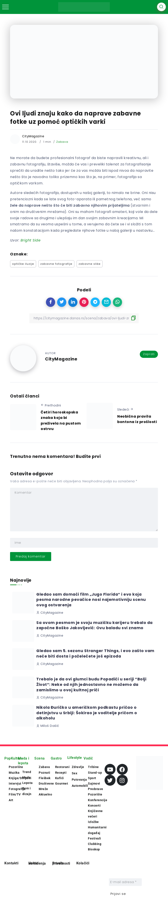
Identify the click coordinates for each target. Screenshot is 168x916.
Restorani (62, 767)
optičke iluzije (23, 264)
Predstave (95, 789)
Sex (74, 773)
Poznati (44, 772)
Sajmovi (94, 783)
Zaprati (149, 354)
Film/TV (15, 794)
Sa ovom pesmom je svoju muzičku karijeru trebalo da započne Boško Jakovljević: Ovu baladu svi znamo (94, 625)
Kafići (59, 778)
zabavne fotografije (56, 264)
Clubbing (94, 844)
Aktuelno (45, 794)
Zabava (62, 142)
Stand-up (95, 772)
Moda (26, 777)
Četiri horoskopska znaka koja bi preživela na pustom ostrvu (61, 421)
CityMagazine (33, 136)
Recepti (61, 772)
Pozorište (95, 794)
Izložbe (93, 822)
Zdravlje (78, 767)
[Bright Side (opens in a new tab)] (31, 240)
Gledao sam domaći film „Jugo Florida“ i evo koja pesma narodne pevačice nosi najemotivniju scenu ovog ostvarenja (91, 600)
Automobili (80, 785)
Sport (92, 778)
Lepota (27, 783)
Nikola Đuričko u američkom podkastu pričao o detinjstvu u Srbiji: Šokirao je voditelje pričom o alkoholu (86, 713)
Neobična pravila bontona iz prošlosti (137, 419)
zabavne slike (90, 264)
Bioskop (94, 849)
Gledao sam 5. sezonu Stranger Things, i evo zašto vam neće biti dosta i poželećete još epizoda (95, 653)
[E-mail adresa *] (125, 882)
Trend (26, 772)
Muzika (14, 772)
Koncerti (94, 805)
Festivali (94, 838)
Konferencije (97, 800)
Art (11, 800)
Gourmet (61, 783)
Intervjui (15, 783)
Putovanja (79, 779)
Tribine (93, 767)
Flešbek (45, 778)
